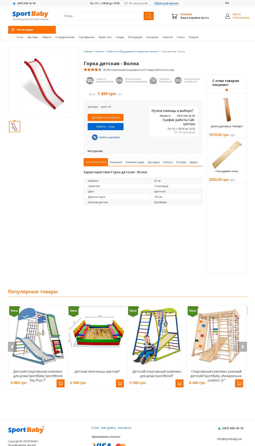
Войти (237, 14)
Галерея (193, 37)
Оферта (46, 37)
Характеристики (95, 162)
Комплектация (135, 162)
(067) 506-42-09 (26, 3)
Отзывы (181, 162)
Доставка (32, 37)
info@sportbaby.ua (229, 439)
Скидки (120, 37)
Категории (25, 30)
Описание (116, 162)
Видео (194, 162)
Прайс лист (105, 37)
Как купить (152, 37)
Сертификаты (87, 37)
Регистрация (238, 17)
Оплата (168, 162)
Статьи (181, 37)
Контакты (124, 428)
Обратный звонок (166, 3)
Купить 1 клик (105, 126)
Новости (168, 37)
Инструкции (135, 37)
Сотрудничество (65, 37)
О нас (20, 37)
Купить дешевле (110, 137)
